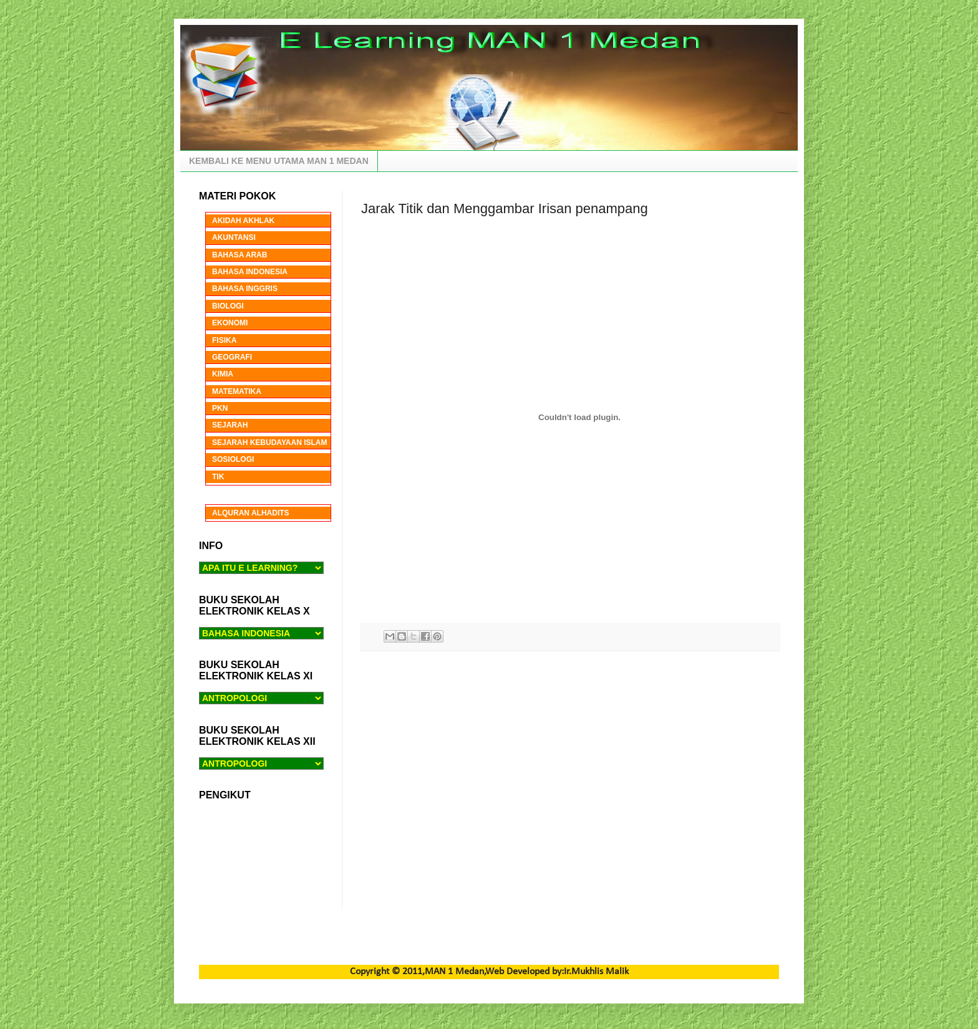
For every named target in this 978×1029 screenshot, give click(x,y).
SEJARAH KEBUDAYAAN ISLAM (269, 442)
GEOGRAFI (232, 357)
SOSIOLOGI (233, 459)
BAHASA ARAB (239, 255)
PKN (220, 408)
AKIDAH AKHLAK (243, 220)
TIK (218, 476)
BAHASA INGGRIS (245, 288)
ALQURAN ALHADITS (250, 513)
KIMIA (222, 374)
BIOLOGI (228, 306)
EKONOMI (230, 322)
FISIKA (224, 340)
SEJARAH (230, 425)
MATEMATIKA (236, 391)
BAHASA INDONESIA (250, 271)
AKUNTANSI (234, 237)
